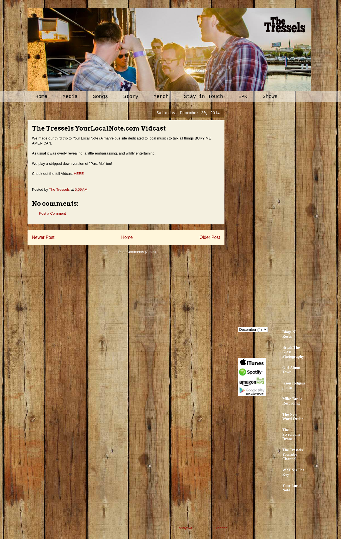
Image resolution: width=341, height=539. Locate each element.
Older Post (209, 237)
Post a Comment (52, 213)
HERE (79, 173)
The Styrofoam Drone (291, 434)
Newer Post (43, 237)
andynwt (185, 528)
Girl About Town (291, 370)
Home (41, 96)
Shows (270, 96)
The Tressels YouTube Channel (292, 454)
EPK (242, 96)
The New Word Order (292, 416)
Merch (161, 96)
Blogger (220, 528)
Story (130, 96)
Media (70, 96)
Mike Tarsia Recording (292, 401)
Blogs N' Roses (289, 334)
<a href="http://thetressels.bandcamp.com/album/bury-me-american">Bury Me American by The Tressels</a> (286, 213)
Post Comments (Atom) (137, 252)
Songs (100, 96)
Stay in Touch (203, 96)
